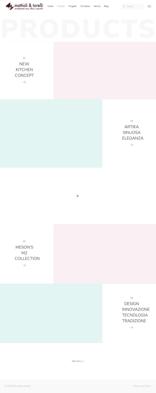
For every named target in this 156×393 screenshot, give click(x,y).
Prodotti (61, 6)
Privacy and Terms (142, 386)
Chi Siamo (85, 6)
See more (76, 361)
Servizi (97, 6)
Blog (106, 6)
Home (50, 6)
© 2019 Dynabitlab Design (17, 386)
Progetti (72, 6)
